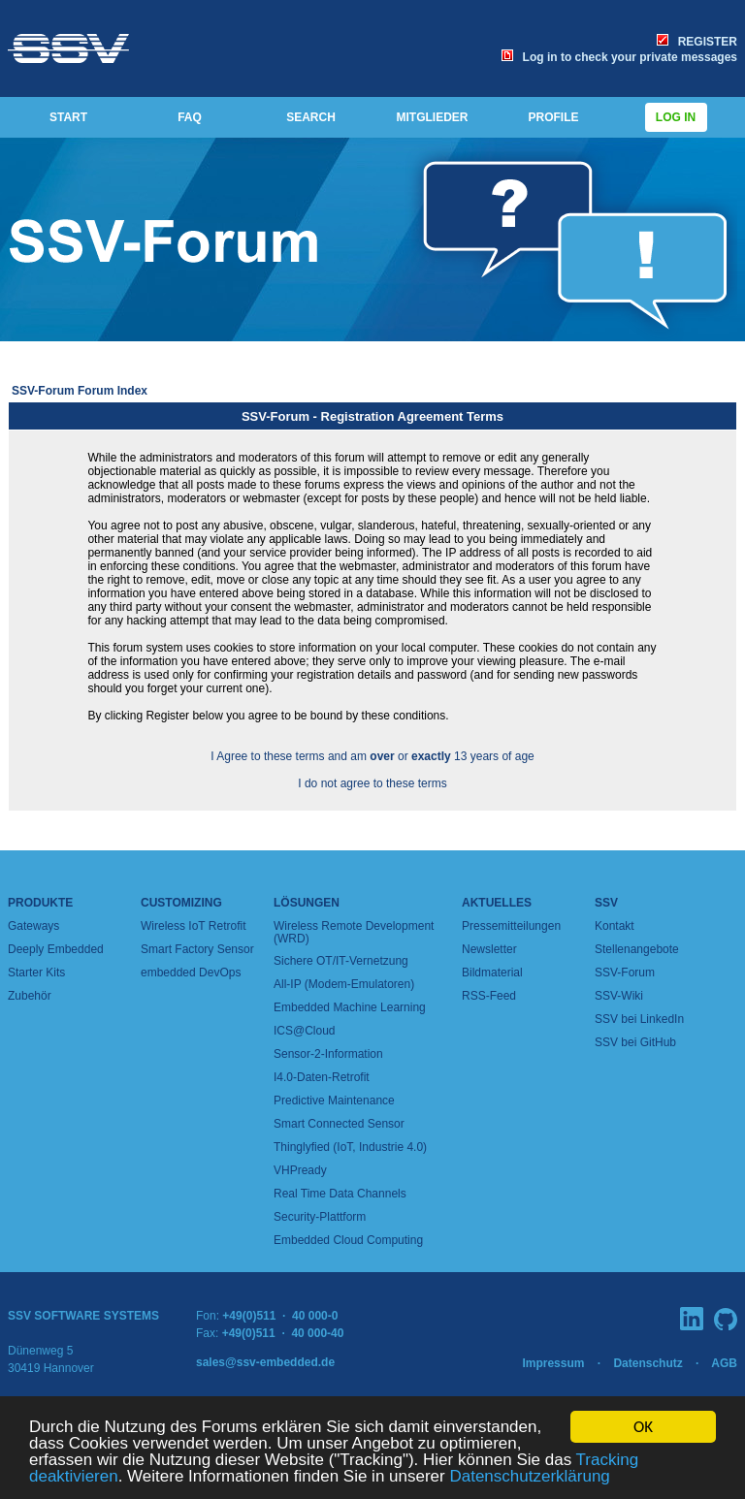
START (68, 117)
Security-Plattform (320, 1217)
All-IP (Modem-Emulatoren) (344, 984)
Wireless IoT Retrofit (193, 926)
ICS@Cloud (305, 1030)
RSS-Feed (489, 996)
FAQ (190, 117)
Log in (676, 117)
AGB (724, 1363)
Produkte (40, 902)
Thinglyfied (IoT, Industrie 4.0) (350, 1147)
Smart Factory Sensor (197, 949)
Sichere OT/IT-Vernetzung (341, 961)
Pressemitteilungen (511, 926)
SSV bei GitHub (635, 1042)
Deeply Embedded (56, 949)
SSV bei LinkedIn (639, 1019)
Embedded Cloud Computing (348, 1240)
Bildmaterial (492, 972)
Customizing (181, 902)
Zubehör (29, 996)
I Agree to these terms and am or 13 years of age (372, 756)
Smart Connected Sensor (339, 1124)
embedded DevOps (191, 972)
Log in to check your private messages (619, 57)
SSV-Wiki (619, 996)
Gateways (33, 926)
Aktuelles (497, 902)
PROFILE (553, 117)
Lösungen (307, 902)
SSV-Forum (625, 972)
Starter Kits (36, 972)
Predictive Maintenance (334, 1100)
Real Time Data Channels (340, 1193)
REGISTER (697, 41)
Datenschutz (647, 1363)
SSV (606, 902)
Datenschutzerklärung (529, 1477)
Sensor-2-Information (328, 1054)
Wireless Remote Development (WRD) (354, 932)
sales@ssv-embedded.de (265, 1362)
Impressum (553, 1363)
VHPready (300, 1170)
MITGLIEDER (433, 117)
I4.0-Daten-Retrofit (322, 1077)
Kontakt (614, 926)
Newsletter (489, 949)
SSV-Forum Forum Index (79, 391)
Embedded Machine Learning (350, 1007)
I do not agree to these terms (372, 783)
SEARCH (311, 117)
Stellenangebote (637, 949)
